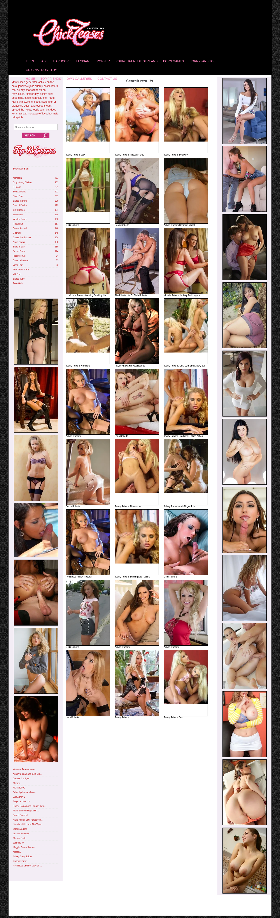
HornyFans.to (201, 61)
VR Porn (17, 274)
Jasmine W (18, 843)
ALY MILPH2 (19, 788)
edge (37, 101)
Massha (17, 852)
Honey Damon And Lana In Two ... (29, 806)
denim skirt (46, 93)
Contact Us (107, 78)
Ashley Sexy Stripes (22, 856)
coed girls (17, 97)
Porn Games (173, 61)
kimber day (32, 93)
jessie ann (38, 109)
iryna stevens (25, 101)
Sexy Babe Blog (20, 169)
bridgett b (17, 117)
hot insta (53, 113)
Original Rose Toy (41, 70)
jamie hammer (32, 97)
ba (47, 109)
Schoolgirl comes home (24, 792)
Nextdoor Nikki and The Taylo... (28, 824)
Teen (30, 61)
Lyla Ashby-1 (19, 797)
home (30, 78)
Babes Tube (18, 279)
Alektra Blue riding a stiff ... (26, 810)
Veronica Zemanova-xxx (24, 769)
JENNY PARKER (21, 833)
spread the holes (21, 109)
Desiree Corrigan (21, 778)
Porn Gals (18, 283)
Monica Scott (19, 838)
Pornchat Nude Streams (137, 61)
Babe (44, 61)
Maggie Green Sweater (24, 847)
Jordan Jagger (20, 829)
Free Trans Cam (21, 269)
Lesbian (82, 61)
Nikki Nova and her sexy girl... (27, 865)
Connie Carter (19, 861)
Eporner (102, 61)
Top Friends (50, 78)
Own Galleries (79, 78)
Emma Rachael (20, 815)
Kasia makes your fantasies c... (28, 820)
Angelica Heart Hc (22, 801)
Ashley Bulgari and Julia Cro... (27, 774)
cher (44, 97)
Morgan (16, 783)
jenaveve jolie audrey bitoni (34, 86)
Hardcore (62, 61)
